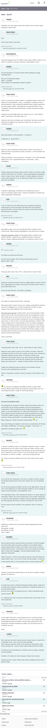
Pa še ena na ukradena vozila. (10, 401)
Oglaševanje (28, 722)
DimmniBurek (11, 54)
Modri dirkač (10, 32)
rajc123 (4, 688)
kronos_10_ (5, 694)
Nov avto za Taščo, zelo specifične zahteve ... (16, 680)
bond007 (9, 537)
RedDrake (4, 681)
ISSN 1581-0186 (29, 725)
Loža (8, 703)
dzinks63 (9, 380)
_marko (9, 634)
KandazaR (9, 518)
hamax (8, 566)
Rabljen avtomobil (8, 693)
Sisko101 (9, 611)
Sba (7, 276)
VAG (27, 282)
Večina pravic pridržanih (31, 718)
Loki (7, 579)
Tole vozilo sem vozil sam (8, 313)
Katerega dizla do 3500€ (10, 686)
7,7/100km (16, 551)
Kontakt (4, 725)
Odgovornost (5, 722)
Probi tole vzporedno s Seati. (9, 235)
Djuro (3, 700)
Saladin (9, 19)
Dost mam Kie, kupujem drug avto (13, 699)
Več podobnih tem (5, 713)
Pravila (4, 718)
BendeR (9, 265)
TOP (7, 199)
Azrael (8, 166)
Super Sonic (10, 94)
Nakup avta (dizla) (8, 705)
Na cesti (9, 683)
